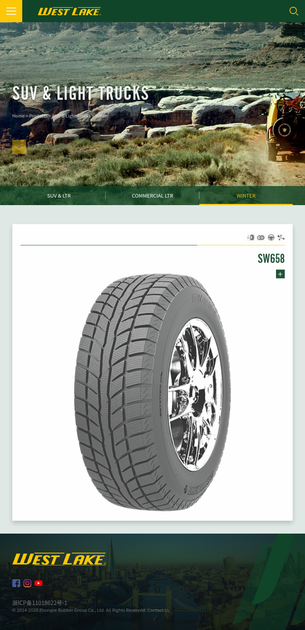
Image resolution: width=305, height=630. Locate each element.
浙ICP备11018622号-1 (40, 603)
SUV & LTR (59, 195)
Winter (102, 121)
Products (38, 121)
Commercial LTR (152, 195)
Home (18, 121)
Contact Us (158, 610)
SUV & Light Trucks (71, 121)
